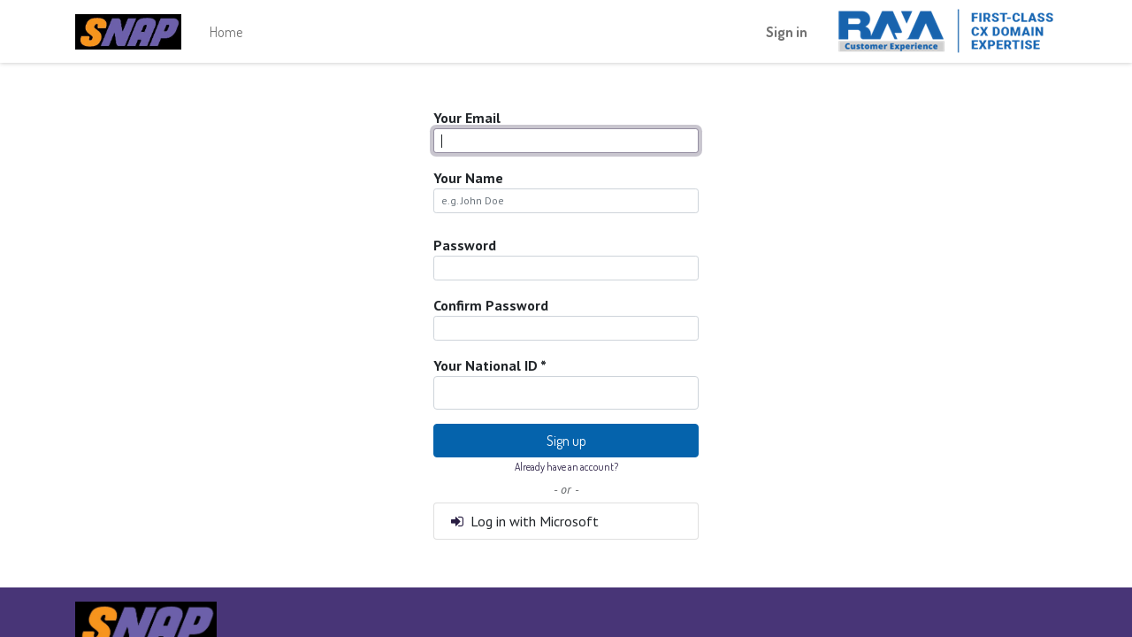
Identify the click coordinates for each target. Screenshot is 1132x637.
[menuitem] (226, 32)
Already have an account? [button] (566, 466)
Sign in (786, 32)
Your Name (468, 178)
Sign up (566, 440)
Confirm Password (490, 305)
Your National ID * (490, 365)
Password (464, 245)
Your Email (467, 118)
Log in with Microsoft (523, 521)
